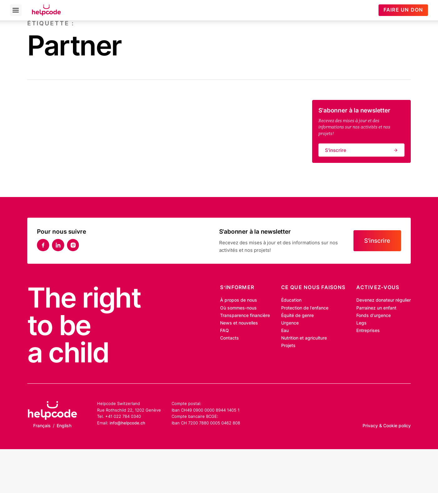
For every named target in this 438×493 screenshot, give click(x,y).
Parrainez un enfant (376, 307)
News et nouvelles (239, 322)
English (64, 425)
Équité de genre (297, 315)
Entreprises (368, 330)
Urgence (290, 322)
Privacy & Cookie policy (387, 425)
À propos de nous (238, 300)
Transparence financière (245, 315)
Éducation (291, 300)
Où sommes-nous (238, 307)
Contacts (229, 337)
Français (42, 425)
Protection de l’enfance (304, 307)
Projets (288, 345)
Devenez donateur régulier (383, 300)
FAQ (224, 330)
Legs (361, 322)
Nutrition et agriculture (304, 337)
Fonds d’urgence (373, 315)
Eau (285, 330)
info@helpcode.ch (127, 422)
